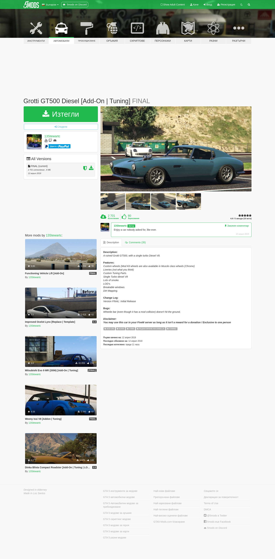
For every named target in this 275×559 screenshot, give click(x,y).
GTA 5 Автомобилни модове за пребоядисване (120, 505)
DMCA (207, 509)
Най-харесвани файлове (167, 503)
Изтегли (60, 114)
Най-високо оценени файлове (170, 515)
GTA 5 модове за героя (116, 525)
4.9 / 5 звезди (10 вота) (240, 219)
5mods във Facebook (217, 521)
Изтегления (113, 218)
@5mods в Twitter (215, 515)
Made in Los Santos (34, 493)
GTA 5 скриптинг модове (117, 519)
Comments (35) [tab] (135, 242)
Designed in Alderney (35, 489)
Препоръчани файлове (166, 497)
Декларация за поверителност (221, 497)
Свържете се (211, 491)
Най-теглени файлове (166, 509)
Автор (131, 226)
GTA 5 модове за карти (116, 531)
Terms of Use (211, 503)
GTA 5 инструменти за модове (120, 491)
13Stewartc (52, 136)
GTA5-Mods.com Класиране (169, 521)
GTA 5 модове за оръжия (117, 513)
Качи (194, 4)
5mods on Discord (215, 527)
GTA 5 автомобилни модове (119, 497)
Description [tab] (111, 242)
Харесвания (133, 218)
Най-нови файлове (164, 491)
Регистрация (226, 4)
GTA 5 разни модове (114, 537)
